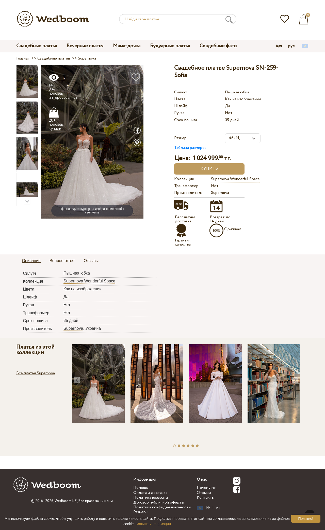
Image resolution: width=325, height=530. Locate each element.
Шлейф (181, 106)
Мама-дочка (126, 46)
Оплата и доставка (150, 493)
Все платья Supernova (35, 373)
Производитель (188, 192)
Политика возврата (150, 497)
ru (218, 508)
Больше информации (153, 524)
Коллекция (184, 179)
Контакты (206, 497)
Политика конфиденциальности (162, 507)
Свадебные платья (36, 46)
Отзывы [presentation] (91, 261)
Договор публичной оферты (158, 502)
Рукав (179, 112)
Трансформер (186, 185)
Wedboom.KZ (66, 501)
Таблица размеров (190, 148)
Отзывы (204, 493)
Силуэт (180, 92)
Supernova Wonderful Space (235, 179)
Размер (180, 138)
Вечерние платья (85, 46)
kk (208, 508)
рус (291, 46)
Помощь (140, 488)
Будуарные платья (170, 46)
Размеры (140, 512)
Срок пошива (185, 120)
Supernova (220, 193)
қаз (279, 46)
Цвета (179, 99)
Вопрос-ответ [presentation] (62, 261)
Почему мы (206, 488)
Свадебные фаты (218, 46)
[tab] (31, 261)
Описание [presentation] (31, 261)
